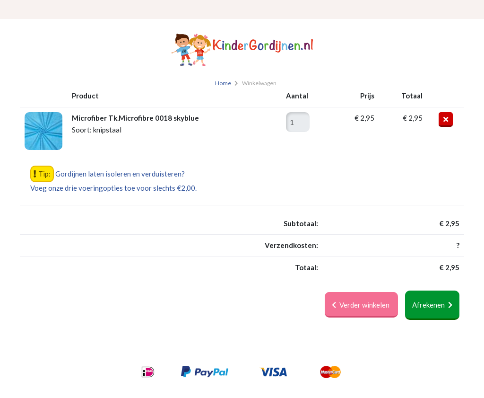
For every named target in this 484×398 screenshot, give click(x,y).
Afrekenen (432, 305)
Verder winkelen (361, 305)
